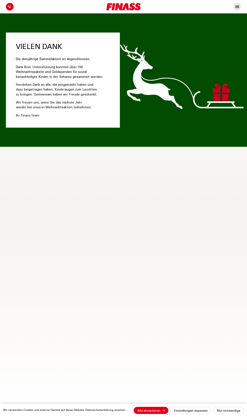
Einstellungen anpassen (191, 410)
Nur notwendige (228, 410)
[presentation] (237, 7)
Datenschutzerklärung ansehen (105, 410)
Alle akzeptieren (148, 410)
